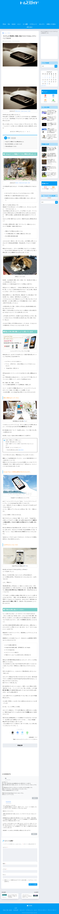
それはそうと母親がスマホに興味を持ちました (15, 141)
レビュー (19, 24)
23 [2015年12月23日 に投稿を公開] (47, 81)
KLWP (16, 908)
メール (5, 869)
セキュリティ (42, 24)
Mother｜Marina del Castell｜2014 (22, 182)
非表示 (13, 138)
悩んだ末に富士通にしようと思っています (14, 144)
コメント (5, 847)
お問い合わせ (29, 27)
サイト (4, 874)
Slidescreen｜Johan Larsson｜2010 (23, 111)
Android (13, 24)
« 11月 (42, 85)
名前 (4, 863)
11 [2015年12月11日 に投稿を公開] (51, 77)
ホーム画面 (25, 24)
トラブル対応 (53, 100)
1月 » (45, 85)
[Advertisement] (29, 14)
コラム (23, 739)
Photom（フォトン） (53, 189)
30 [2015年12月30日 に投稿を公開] (47, 83)
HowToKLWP (15, 910)
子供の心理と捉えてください (11, 146)
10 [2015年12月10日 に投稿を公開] (49, 77)
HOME (29, 906)
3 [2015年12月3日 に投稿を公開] (49, 75)
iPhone (4, 24)
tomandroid (8, 801)
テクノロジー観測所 (45, 188)
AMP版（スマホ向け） (51, 24)
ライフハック (30, 739)
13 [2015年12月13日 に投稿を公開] (55, 77)
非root (35, 739)
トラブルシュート (33, 24)
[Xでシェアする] (13, 733)
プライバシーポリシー (42, 910)
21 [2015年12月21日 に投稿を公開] (43, 81)
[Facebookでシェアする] (18, 733)
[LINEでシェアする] (27, 733)
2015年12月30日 (7, 779)
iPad (9, 24)
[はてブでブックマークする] (22, 733)
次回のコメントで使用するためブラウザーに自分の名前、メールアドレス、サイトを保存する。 (20, 881)
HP (24, 421)
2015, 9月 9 (21, 449)
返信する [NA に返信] (34, 798)
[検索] (56, 66)
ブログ (36, 737)
